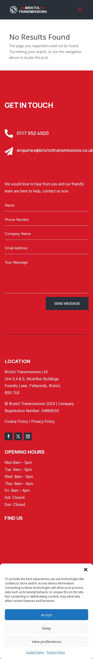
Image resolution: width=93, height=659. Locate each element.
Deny (46, 628)
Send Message (67, 303)
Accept (46, 614)
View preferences (46, 641)
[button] (85, 569)
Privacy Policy (55, 652)
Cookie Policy (35, 652)
